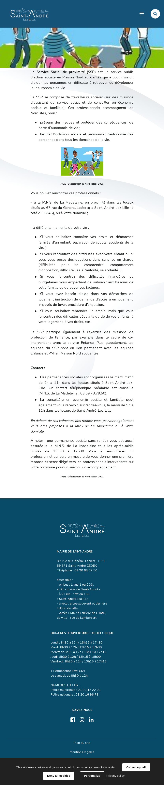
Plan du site (82, 743)
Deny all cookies (58, 775)
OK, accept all (136, 767)
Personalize (92, 775)
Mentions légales (82, 752)
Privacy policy (115, 775)
